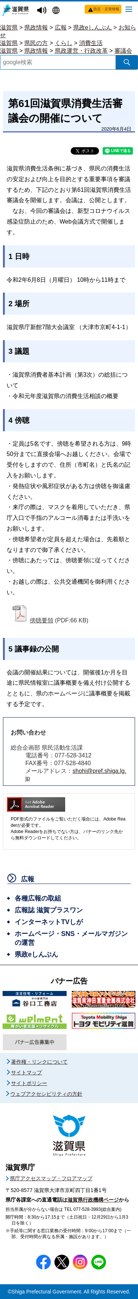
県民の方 (36, 43)
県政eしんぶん (92, 27)
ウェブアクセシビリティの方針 (46, 1094)
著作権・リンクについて (39, 1062)
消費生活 (91, 43)
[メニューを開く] (129, 8)
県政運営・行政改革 (81, 51)
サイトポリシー (29, 1083)
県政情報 (36, 27)
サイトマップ (26, 1072)
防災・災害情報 (106, 9)
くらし (63, 43)
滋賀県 (9, 27)
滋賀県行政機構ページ (93, 1200)
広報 (61, 27)
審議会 (123, 51)
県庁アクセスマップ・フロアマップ (51, 1178)
